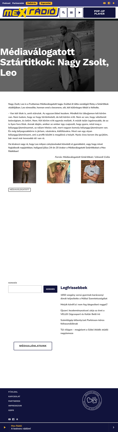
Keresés (12, 283)
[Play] (79, 12)
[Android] (113, 3)
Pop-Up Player (99, 12)
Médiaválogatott (19, 190)
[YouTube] (104, 3)
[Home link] (30, 12)
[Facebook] (109, 3)
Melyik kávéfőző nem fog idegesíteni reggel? (84, 304)
